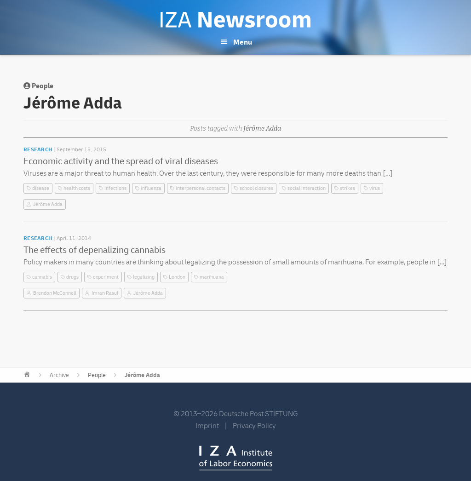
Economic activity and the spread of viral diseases (120, 161)
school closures (256, 188)
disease (40, 188)
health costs (76, 188)
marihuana (212, 277)
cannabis (42, 277)
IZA (235, 458)
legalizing (144, 277)
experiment (106, 277)
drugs (72, 277)
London (177, 277)
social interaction (306, 188)
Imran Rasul (105, 293)
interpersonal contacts (200, 188)
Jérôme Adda (48, 204)
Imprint (207, 425)
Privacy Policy (254, 425)
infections (115, 188)
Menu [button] (242, 42)
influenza (151, 188)
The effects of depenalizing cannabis (94, 250)
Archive (59, 375)
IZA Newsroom (235, 20)
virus (374, 188)
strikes (347, 188)
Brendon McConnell (54, 293)
